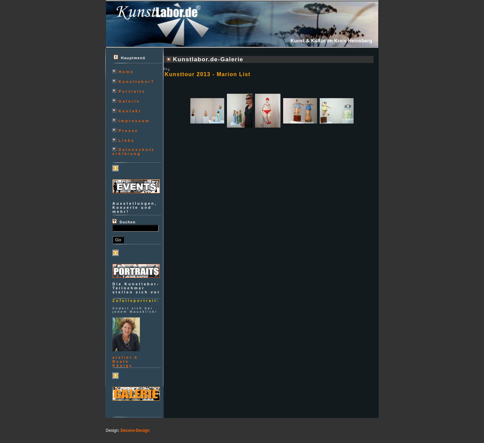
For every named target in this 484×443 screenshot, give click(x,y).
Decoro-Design (135, 430)
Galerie (129, 101)
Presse (129, 131)
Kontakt (130, 111)
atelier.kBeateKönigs (125, 361)
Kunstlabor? (137, 82)
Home (126, 72)
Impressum (134, 121)
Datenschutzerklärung (133, 152)
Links (127, 140)
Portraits (132, 91)
